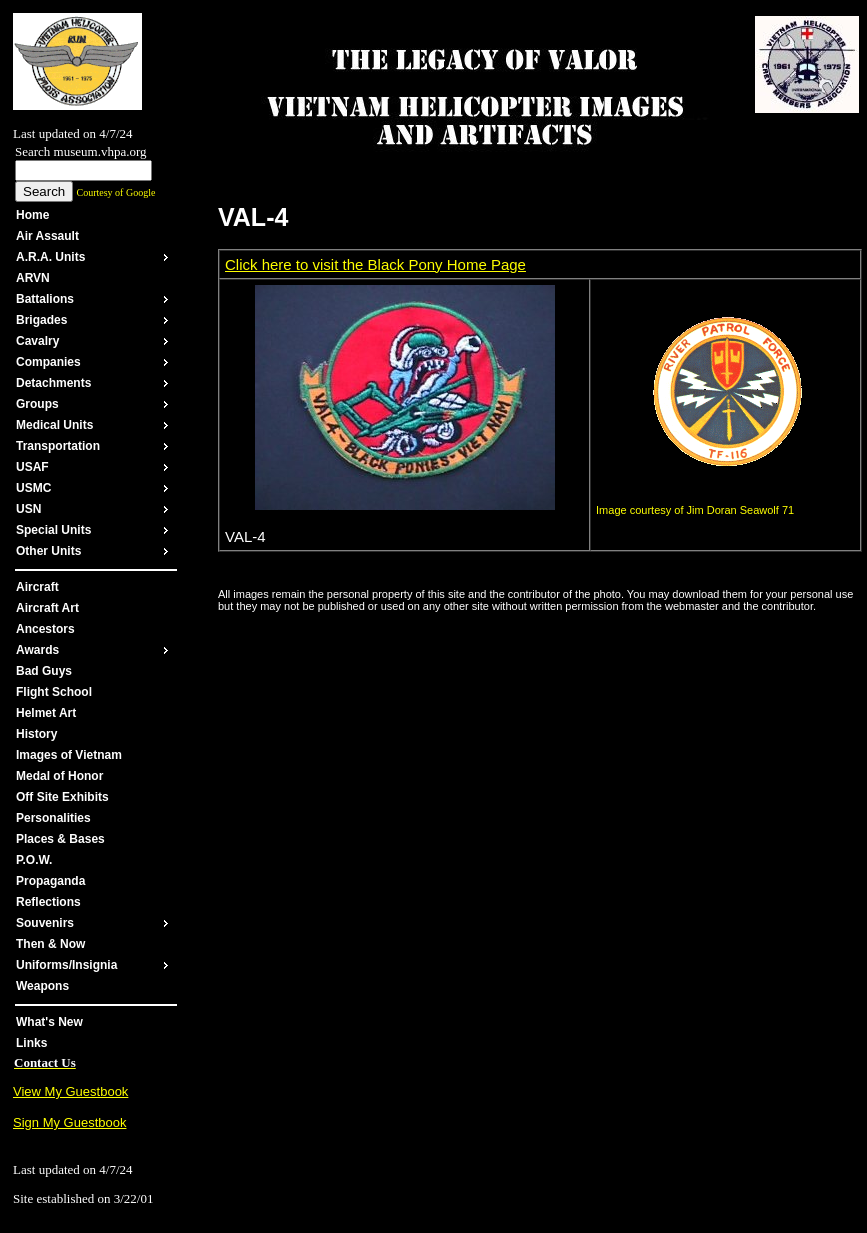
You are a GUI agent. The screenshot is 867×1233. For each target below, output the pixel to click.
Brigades (41, 320)
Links (31, 1043)
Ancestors (45, 629)
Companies (48, 362)
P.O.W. (34, 860)
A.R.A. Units (50, 257)
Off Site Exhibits (62, 797)
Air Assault (47, 236)
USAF (32, 467)
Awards (37, 650)
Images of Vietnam (69, 755)
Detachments (53, 383)
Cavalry (37, 341)
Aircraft (37, 587)
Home (32, 215)
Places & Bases (60, 839)
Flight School (54, 692)
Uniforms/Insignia (66, 965)
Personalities (53, 818)
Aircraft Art (47, 608)
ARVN (33, 278)
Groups (37, 404)
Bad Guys (44, 671)
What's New (49, 1022)
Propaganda (50, 881)
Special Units (53, 530)
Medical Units (54, 425)
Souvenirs (45, 923)
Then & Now (50, 944)
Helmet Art (46, 713)
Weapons (42, 986)
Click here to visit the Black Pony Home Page (375, 264)
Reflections (48, 902)
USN (28, 509)
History (36, 734)
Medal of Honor (59, 776)
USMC (33, 488)
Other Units (48, 551)
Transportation (58, 446)
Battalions (45, 299)
